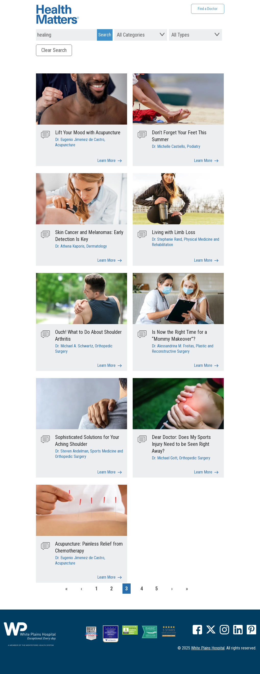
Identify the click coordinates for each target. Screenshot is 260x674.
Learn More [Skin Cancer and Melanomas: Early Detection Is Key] (106, 260)
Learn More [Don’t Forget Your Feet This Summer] (203, 160)
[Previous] (81, 588)
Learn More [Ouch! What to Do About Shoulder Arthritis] (106, 365)
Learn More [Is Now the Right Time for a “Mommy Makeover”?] (203, 365)
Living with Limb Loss (173, 232)
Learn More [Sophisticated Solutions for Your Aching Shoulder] (106, 472)
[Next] (172, 588)
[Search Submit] (105, 35)
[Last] (187, 588)
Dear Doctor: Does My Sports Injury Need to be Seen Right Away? (181, 444)
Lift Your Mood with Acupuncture (87, 132)
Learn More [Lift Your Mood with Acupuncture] (106, 160)
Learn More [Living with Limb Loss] (203, 260)
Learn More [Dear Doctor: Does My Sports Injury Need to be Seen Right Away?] (203, 472)
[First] (66, 588)
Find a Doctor (207, 8)
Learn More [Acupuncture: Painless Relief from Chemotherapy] (106, 577)
